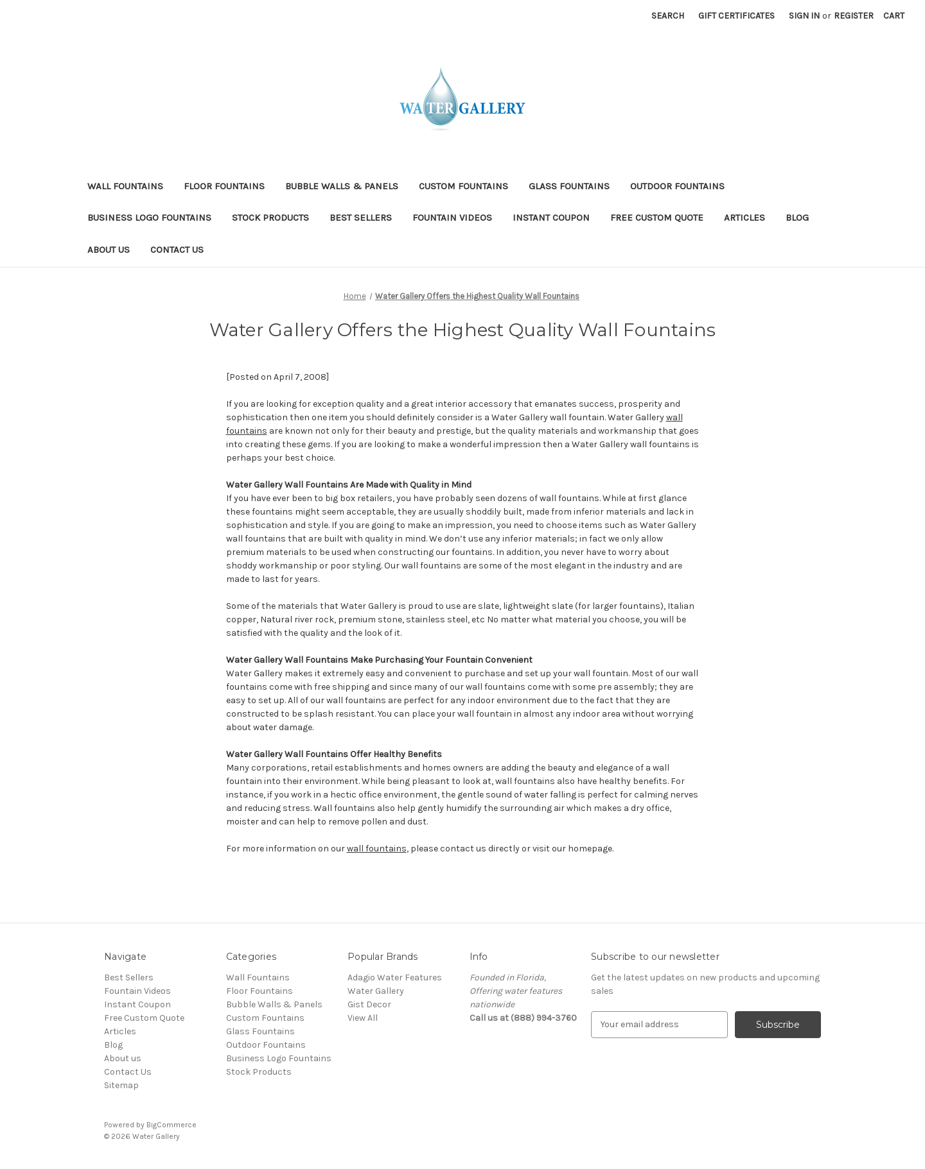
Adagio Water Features (395, 977)
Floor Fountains (224, 186)
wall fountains (377, 848)
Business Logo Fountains (149, 217)
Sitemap (121, 1085)
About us (108, 249)
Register (854, 15)
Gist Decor (369, 1004)
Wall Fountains (125, 186)
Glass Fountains (569, 186)
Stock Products (270, 217)
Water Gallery (376, 991)
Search (667, 15)
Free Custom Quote (656, 217)
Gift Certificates (736, 15)
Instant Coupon (551, 217)
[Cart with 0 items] (894, 15)
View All (363, 1017)
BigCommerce (171, 1124)
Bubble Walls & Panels (341, 186)
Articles (744, 217)
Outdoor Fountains (677, 186)
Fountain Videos (452, 217)
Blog (797, 217)
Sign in (804, 15)
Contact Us (177, 249)
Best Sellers (361, 217)
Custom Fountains (463, 186)
